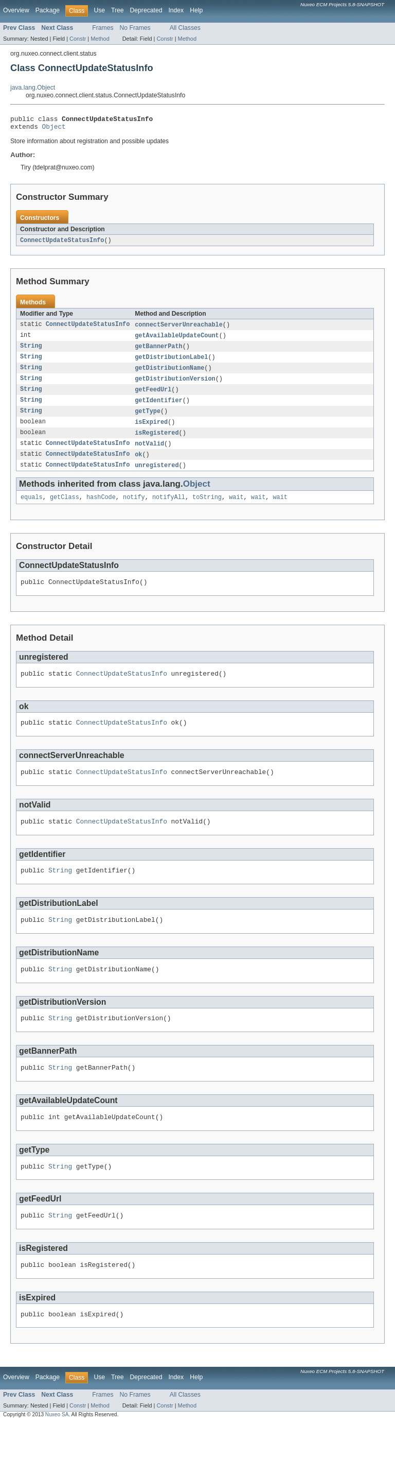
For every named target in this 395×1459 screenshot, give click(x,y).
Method (100, 39)
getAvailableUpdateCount (177, 340)
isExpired (151, 430)
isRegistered (156, 442)
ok (138, 464)
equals (32, 509)
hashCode (101, 509)
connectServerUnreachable (179, 328)
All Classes (185, 27)
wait (236, 509)
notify (134, 509)
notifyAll (168, 509)
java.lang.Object (32, 87)
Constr (77, 39)
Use (99, 10)
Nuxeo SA (57, 1449)
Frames (102, 27)
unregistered (156, 476)
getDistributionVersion (175, 385)
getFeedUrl (153, 396)
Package (47, 10)
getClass (64, 509)
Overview (16, 10)
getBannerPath (158, 351)
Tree (117, 10)
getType (147, 419)
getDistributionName (169, 374)
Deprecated (146, 10)
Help (196, 10)
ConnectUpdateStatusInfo (62, 243)
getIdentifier (158, 408)
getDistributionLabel (171, 362)
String (31, 351)
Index (176, 10)
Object (54, 129)
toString (207, 509)
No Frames (135, 27)
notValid (149, 453)
